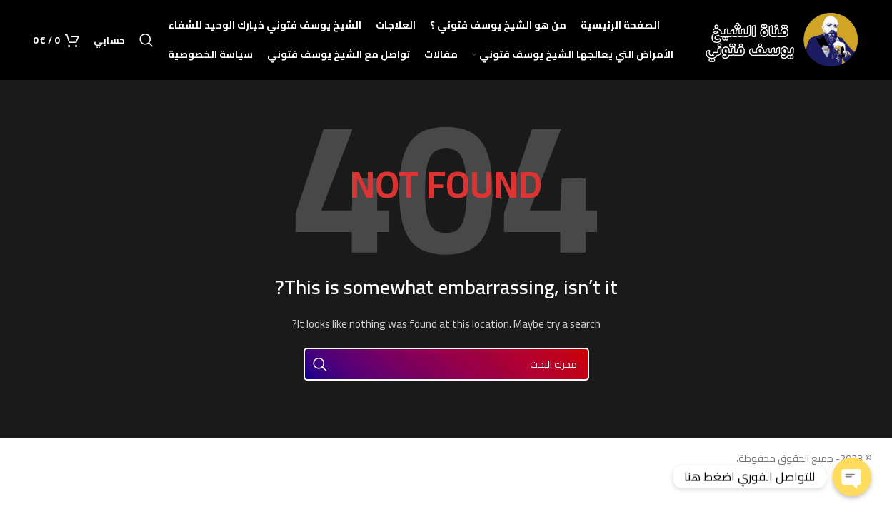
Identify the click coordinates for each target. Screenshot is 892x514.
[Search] (146, 43)
